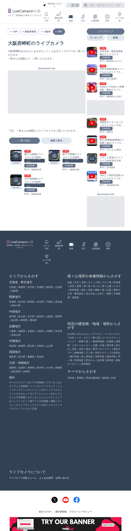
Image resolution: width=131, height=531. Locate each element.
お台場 (70, 334)
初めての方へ (46, 511)
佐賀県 (21, 367)
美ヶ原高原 (87, 356)
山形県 (58, 287)
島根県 (21, 346)
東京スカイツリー (102, 349)
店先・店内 (78, 349)
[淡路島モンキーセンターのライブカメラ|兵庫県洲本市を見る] (105, 125)
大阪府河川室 (36, 169)
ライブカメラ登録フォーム (23, 478)
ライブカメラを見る (34, 161)
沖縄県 (26, 371)
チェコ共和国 (20, 386)
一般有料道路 (97, 341)
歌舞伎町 (79, 352)
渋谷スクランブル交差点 (107, 352)
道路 (70, 18)
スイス (35, 405)
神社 (83, 290)
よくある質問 (46, 478)
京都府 (30, 331)
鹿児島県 (16, 371)
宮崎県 (58, 367)
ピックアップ (105, 31)
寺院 (90, 290)
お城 (109, 286)
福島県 (14, 290)
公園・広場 (98, 345)
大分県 (49, 367)
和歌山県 (16, 335)
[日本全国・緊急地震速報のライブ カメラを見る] (105, 54)
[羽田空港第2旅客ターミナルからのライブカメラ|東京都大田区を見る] (105, 72)
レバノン (43, 393)
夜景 (79, 286)
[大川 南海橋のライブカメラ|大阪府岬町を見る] (16, 180)
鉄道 (72, 286)
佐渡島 (110, 341)
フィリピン (21, 401)
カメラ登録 (120, 17)
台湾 (43, 405)
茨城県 (12, 301)
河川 (83, 18)
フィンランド (37, 386)
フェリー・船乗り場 (77, 341)
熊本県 (40, 367)
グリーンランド (26, 389)
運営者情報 (61, 511)
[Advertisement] (47, 92)
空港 (83, 282)
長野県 (58, 316)
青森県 (21, 287)
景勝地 (80, 377)
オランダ (32, 397)
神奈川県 (16, 305)
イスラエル (19, 393)
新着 (115, 37)
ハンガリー (42, 389)
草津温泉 (79, 360)
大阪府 (47, 31)
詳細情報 (31, 165)
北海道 (12, 287)
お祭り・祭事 (104, 293)
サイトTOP (46, 17)
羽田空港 (99, 356)
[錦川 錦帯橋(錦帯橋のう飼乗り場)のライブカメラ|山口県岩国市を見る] (105, 143)
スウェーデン (23, 405)
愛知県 (33, 320)
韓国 (53, 401)
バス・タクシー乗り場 (88, 337)
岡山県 (30, 346)
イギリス (52, 405)
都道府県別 (59, 17)
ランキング (96, 37)
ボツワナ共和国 (35, 382)
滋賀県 (21, 331)
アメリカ (25, 408)
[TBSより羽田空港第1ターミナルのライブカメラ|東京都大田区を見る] (105, 178)
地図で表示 (56, 140)
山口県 (49, 346)
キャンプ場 (94, 282)
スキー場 (106, 282)
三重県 (12, 331)
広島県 (40, 346)
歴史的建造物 (93, 377)
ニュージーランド (48, 397)
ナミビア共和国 (17, 397)
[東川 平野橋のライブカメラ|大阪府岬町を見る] (54, 155)
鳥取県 (12, 346)
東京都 (58, 301)
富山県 (21, 316)
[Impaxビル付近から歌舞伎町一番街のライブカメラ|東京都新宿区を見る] (105, 90)
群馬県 (30, 301)
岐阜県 (14, 320)
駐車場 (116, 282)
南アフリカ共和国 (39, 401)
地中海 (110, 345)
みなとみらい (83, 334)
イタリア (32, 393)
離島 (97, 290)
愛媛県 (30, 356)
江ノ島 (89, 352)
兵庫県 (49, 331)
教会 (88, 349)
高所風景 (85, 364)
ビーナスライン (110, 337)
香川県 (21, 356)
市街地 (70, 377)
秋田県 (49, 287)
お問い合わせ (62, 478)
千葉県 (49, 301)
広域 (34, 408)
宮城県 (40, 287)
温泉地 (105, 377)
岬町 (60, 31)
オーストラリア (17, 382)
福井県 (40, 316)
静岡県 (24, 320)
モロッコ (55, 393)
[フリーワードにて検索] (86, 5)
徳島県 (12, 356)
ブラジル (50, 382)
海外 (107, 18)
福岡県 (12, 367)
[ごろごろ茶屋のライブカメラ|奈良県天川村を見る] (105, 161)
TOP (15, 31)
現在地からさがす (52, 5)
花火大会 (90, 293)
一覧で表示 (24, 140)
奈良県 (58, 331)
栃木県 (21, 301)
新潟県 (12, 316)
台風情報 (95, 18)
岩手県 (30, 287)
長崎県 (30, 367)
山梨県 (49, 316)
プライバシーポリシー (80, 511)
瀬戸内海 (74, 356)
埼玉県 (40, 301)
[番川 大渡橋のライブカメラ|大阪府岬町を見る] (16, 155)
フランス (50, 386)
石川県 (30, 316)
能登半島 (111, 356)
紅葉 (109, 290)
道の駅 (100, 360)
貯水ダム (90, 360)
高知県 (40, 356)
